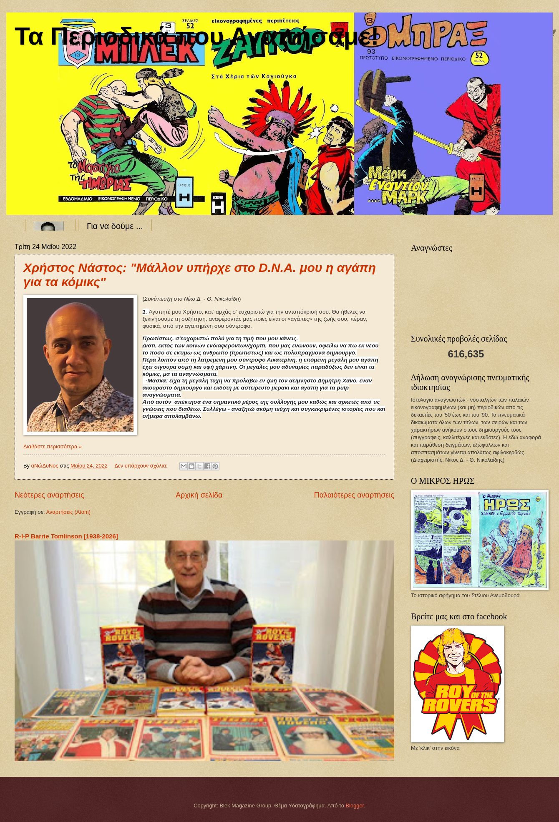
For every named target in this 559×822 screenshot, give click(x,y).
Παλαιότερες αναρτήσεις (354, 495)
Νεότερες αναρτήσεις (49, 495)
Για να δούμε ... (115, 226)
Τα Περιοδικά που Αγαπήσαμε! (197, 36)
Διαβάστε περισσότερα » (52, 446)
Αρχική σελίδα (199, 495)
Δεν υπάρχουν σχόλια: (141, 466)
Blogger (355, 805)
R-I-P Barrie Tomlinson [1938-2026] (66, 536)
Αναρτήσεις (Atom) (68, 512)
